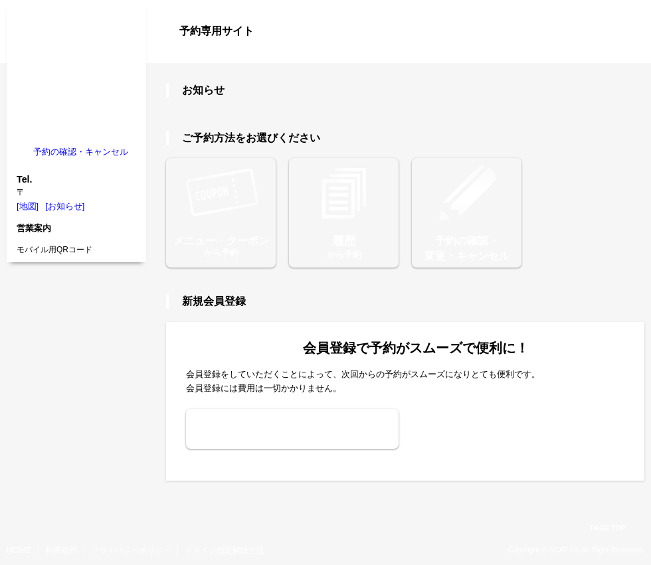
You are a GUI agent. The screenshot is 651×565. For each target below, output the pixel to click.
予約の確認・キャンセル (80, 152)
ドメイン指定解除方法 (224, 550)
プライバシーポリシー (131, 550)
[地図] (28, 206)
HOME (19, 550)
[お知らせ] (64, 206)
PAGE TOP (608, 528)
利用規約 (61, 550)
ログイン (617, 54)
